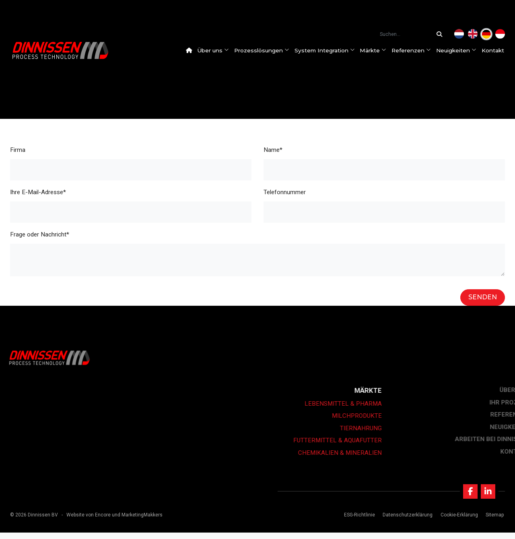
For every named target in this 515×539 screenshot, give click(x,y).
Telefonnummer (285, 192)
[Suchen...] (441, 34)
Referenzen (416, 50)
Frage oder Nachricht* (39, 234)
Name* (273, 149)
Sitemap (492, 521)
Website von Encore (88, 521)
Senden (482, 297)
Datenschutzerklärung (405, 521)
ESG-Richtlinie (357, 521)
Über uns (218, 50)
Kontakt (497, 50)
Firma (17, 149)
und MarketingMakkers (137, 521)
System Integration (329, 50)
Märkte (378, 50)
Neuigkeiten (461, 50)
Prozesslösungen (266, 50)
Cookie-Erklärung (456, 521)
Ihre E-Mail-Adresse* (38, 192)
